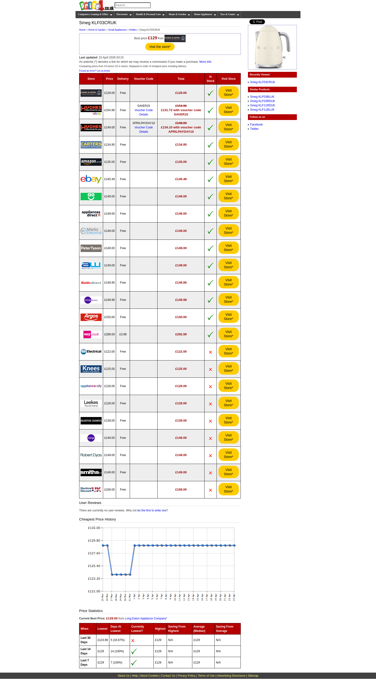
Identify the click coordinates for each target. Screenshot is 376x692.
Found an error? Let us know (94, 70)
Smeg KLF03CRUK (262, 82)
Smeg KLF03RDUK (262, 101)
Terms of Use (206, 675)
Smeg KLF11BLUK (262, 109)
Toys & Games (229, 14)
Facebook (256, 124)
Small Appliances (117, 30)
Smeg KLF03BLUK (262, 96)
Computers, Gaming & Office (95, 14)
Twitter (254, 129)
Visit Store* (228, 92)
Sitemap (253, 675)
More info (206, 61)
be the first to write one (151, 510)
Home (82, 30)
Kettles (133, 30)
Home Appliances (205, 14)
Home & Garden (179, 14)
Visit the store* (160, 47)
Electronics (124, 14)
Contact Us (168, 675)
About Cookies (149, 675)
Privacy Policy (187, 675)
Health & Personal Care (150, 14)
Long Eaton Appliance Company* (146, 618)
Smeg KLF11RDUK (262, 105)
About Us (123, 675)
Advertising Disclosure (231, 675)
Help (135, 675)
